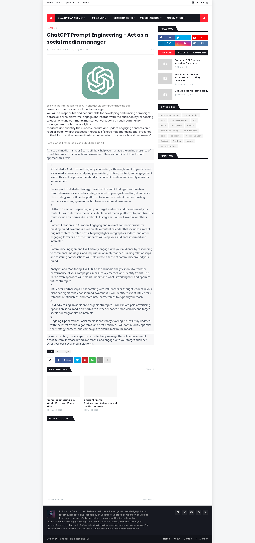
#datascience (190, 130)
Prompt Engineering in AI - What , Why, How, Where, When (62, 403)
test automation (168, 146)
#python (177, 141)
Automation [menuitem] (174, 18)
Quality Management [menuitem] (71, 18)
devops (190, 125)
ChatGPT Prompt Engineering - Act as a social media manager (100, 403)
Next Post (147, 499)
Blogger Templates (70, 538)
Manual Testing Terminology (191, 90)
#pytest (164, 141)
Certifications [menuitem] (123, 18)
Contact (188, 538)
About (59, 2)
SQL (194, 120)
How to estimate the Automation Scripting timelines (187, 77)
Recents (183, 52)
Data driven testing (169, 130)
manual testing (191, 115)
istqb (162, 120)
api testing (175, 136)
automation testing (169, 115)
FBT (87, 538)
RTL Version (83, 2)
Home (50, 2)
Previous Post (55, 499)
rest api (189, 141)
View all (150, 369)
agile (162, 136)
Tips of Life (70, 2)
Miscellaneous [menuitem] (149, 18)
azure (163, 125)
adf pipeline (176, 125)
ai (56, 27)
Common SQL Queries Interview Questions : (187, 62)
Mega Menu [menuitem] (99, 18)
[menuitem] (51, 18)
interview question (179, 120)
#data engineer (193, 136)
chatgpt (65, 351)
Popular (167, 52)
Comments (200, 52)
